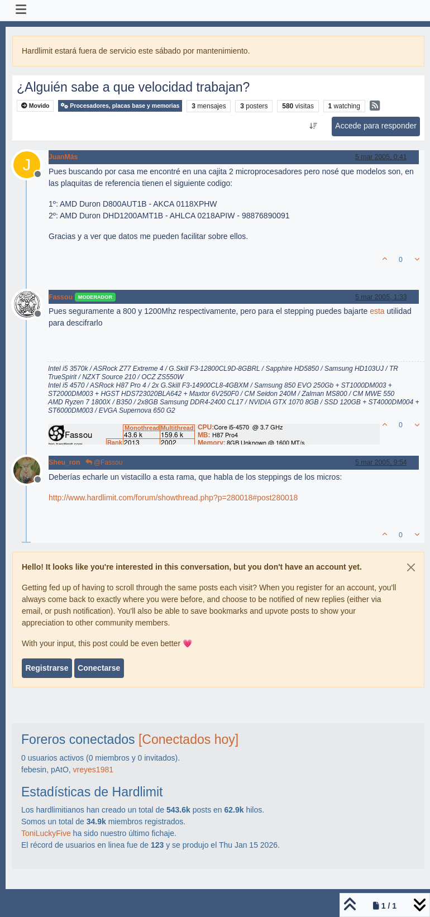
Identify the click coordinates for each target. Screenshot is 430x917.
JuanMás (63, 157)
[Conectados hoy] (188, 739)
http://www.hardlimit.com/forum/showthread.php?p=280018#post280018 (173, 497)
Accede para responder (376, 125)
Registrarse (46, 667)
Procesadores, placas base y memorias (120, 105)
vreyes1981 (93, 769)
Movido (35, 105)
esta (377, 311)
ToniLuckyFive (46, 833)
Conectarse (99, 667)
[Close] (411, 567)
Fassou (61, 297)
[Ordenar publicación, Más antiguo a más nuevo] (313, 126)
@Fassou (104, 462)
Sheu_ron (64, 462)
